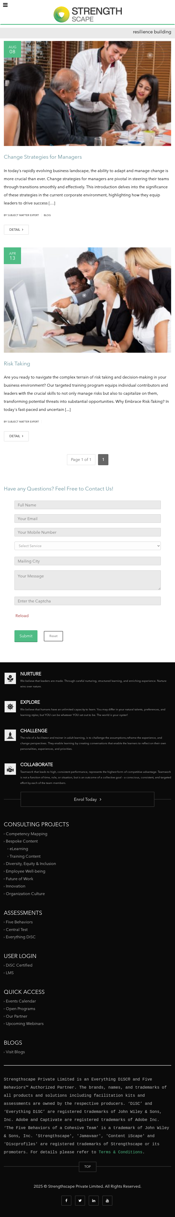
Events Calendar (21, 1001)
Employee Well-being (25, 871)
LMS (10, 972)
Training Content (25, 856)
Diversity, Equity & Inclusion (31, 863)
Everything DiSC (21, 936)
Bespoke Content (22, 841)
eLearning (19, 848)
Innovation (15, 886)
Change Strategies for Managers (43, 157)
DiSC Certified (19, 965)
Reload (22, 615)
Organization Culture (25, 893)
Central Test (17, 929)
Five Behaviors (19, 922)
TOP (87, 1166)
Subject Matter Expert (23, 215)
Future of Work (19, 878)
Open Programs (20, 1008)
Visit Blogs (15, 1051)
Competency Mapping (26, 833)
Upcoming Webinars (25, 1023)
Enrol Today (87, 799)
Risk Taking (17, 363)
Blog (47, 215)
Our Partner (16, 1016)
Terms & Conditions (120, 1152)
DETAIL (16, 229)
